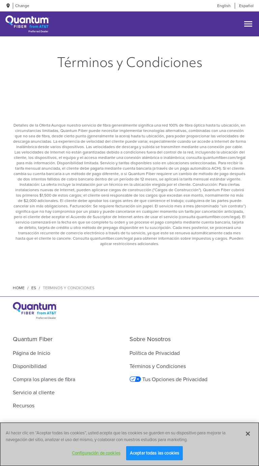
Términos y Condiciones (158, 366)
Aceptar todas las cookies (154, 453)
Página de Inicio (31, 353)
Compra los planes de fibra (44, 379)
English (224, 6)
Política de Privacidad (155, 353)
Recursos (23, 405)
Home (19, 288)
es (33, 288)
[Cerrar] (247, 433)
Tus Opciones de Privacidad (168, 379)
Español (246, 6)
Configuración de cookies (96, 453)
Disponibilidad (30, 366)
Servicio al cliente (34, 392)
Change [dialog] (22, 6)
